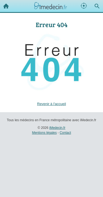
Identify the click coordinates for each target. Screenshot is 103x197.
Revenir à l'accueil (51, 104)
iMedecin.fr (57, 128)
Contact (65, 133)
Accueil (4, 5)
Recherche (95, 5)
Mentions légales (44, 133)
